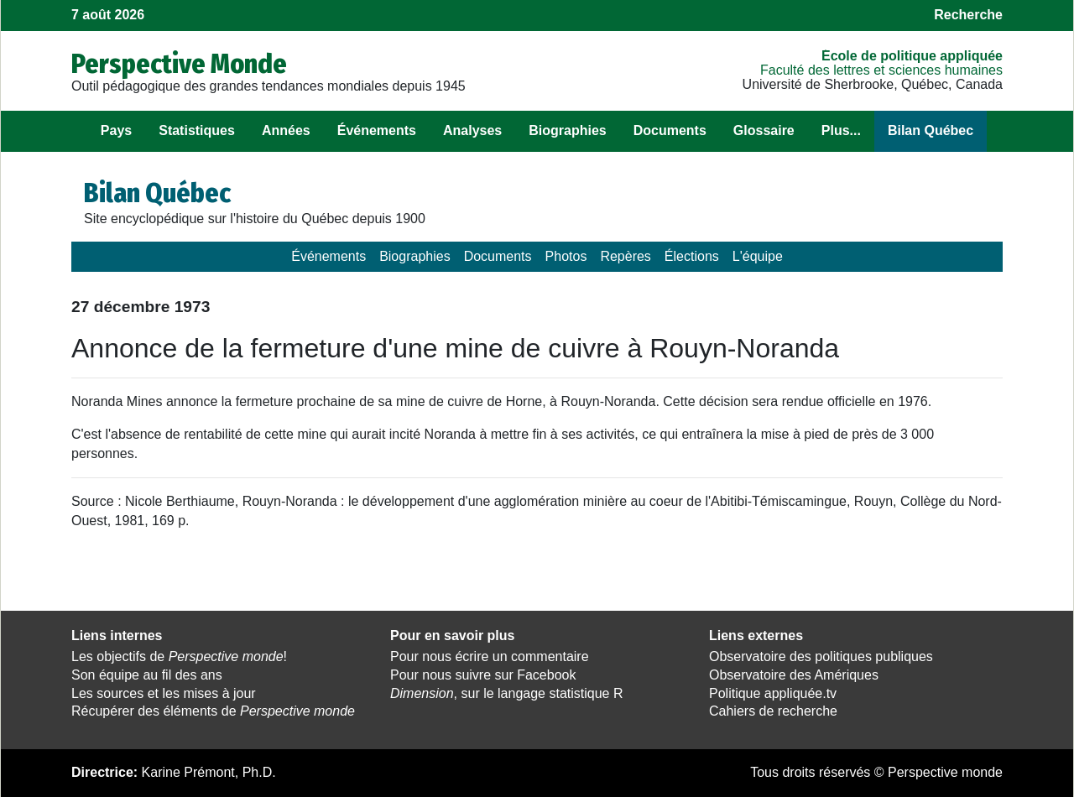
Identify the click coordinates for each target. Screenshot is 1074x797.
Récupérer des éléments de (213, 711)
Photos (566, 256)
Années (286, 130)
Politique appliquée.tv (773, 693)
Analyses (472, 130)
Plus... (841, 130)
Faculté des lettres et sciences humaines (881, 70)
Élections (692, 256)
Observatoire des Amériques (793, 675)
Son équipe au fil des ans (146, 675)
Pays (116, 130)
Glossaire (764, 130)
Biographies (567, 130)
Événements (376, 130)
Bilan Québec (930, 130)
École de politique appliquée (912, 56)
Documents (669, 130)
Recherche (968, 15)
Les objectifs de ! (179, 656)
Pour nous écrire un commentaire (489, 656)
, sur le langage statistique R (506, 693)
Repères (625, 256)
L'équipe (758, 256)
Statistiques (197, 130)
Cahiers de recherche (773, 711)
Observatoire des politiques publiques (821, 656)
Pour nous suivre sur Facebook (483, 675)
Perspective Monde (179, 64)
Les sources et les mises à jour (163, 693)
